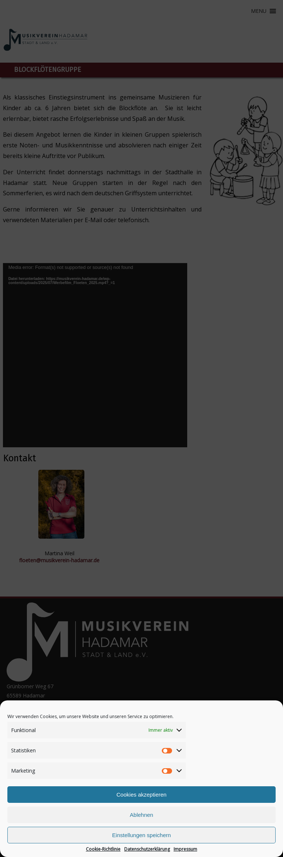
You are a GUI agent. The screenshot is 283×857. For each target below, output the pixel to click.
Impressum (185, 849)
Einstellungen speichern (141, 835)
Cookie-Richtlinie (103, 849)
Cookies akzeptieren (141, 794)
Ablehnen (141, 815)
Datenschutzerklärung (147, 849)
